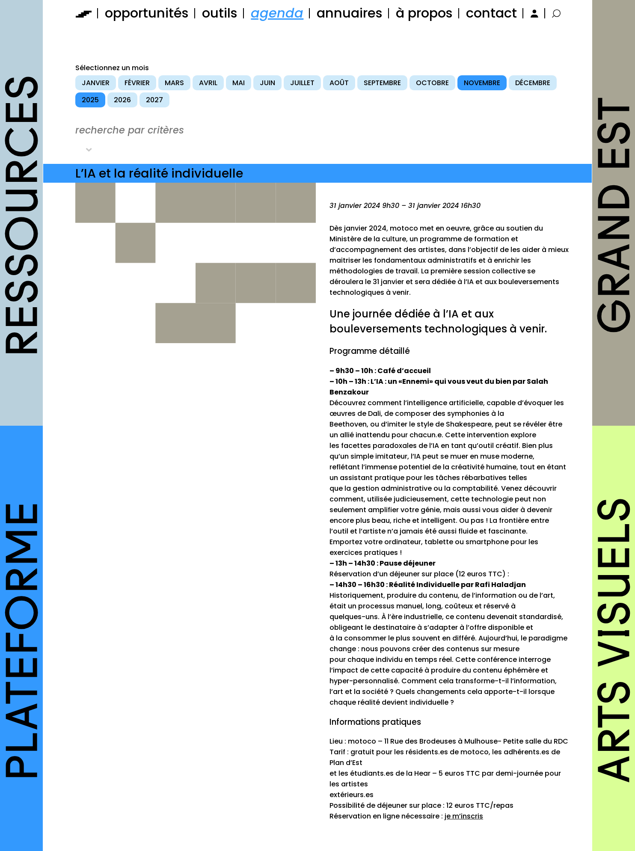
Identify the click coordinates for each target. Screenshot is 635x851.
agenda (277, 13)
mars (174, 83)
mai (238, 83)
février (137, 83)
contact (491, 13)
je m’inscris (464, 816)
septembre (382, 83)
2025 (90, 100)
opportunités (147, 13)
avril (208, 83)
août (339, 83)
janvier (96, 83)
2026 (122, 100)
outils (219, 13)
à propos (424, 13)
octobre (432, 83)
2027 (154, 100)
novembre (482, 83)
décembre (532, 83)
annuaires (350, 13)
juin (267, 83)
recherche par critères (129, 130)
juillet (302, 83)
